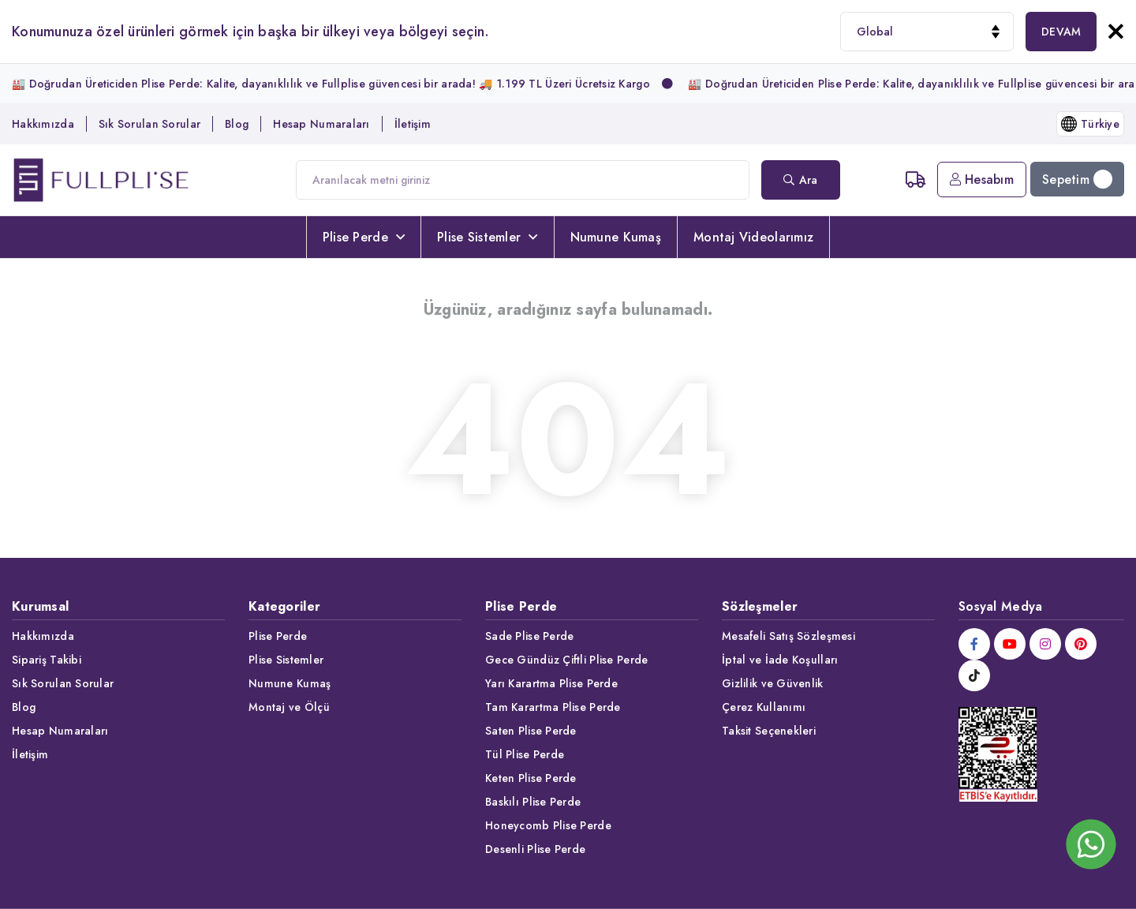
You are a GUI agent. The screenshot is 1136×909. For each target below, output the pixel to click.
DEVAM (1061, 31)
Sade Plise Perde (529, 636)
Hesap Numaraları (321, 124)
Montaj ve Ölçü (289, 707)
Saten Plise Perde (531, 731)
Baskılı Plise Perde (533, 802)
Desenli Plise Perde (535, 849)
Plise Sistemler (487, 237)
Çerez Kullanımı (763, 707)
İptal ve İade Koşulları (780, 660)
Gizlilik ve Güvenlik (773, 683)
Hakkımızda (43, 124)
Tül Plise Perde (524, 754)
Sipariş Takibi (46, 660)
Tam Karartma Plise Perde (553, 707)
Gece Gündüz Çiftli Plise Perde (566, 660)
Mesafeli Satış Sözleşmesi (788, 636)
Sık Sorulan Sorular (149, 124)
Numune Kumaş (615, 237)
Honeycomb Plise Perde (548, 825)
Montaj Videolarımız (753, 237)
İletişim (412, 124)
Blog (236, 124)
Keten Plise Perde (531, 778)
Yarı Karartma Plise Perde (551, 683)
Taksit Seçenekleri (769, 731)
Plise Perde (364, 237)
